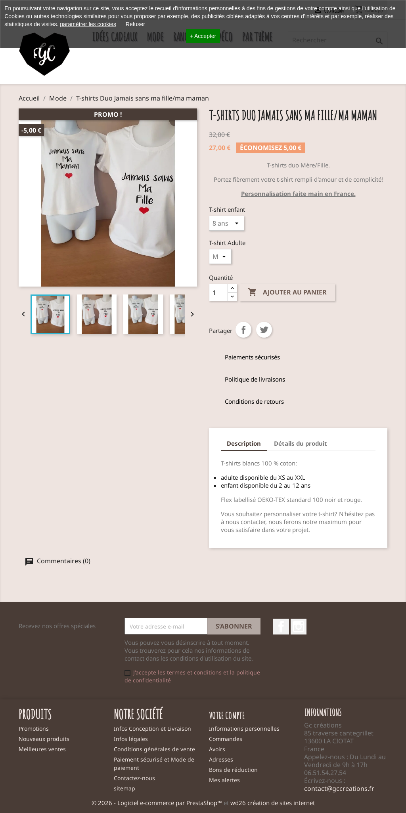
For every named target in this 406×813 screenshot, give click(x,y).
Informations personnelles (244, 728)
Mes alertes (224, 780)
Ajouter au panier (287, 292)
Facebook (281, 626)
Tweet (264, 330)
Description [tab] (244, 443)
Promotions (34, 728)
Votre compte (227, 716)
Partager (243, 330)
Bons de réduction (233, 769)
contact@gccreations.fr (339, 788)
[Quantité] (218, 292)
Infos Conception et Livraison (152, 728)
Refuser (135, 24)
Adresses (221, 759)
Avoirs (217, 749)
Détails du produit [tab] (300, 443)
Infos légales (131, 739)
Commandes (225, 739)
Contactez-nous (134, 778)
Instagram (298, 626)
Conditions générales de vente (154, 749)
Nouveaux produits (44, 739)
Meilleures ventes (42, 749)
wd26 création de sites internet (272, 803)
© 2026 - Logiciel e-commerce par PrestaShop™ (158, 803)
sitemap (124, 788)
